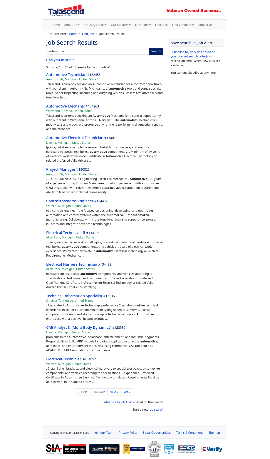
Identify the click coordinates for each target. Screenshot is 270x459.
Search (156, 51)
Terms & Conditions (189, 433)
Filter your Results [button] (59, 60)
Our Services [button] (119, 25)
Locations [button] (141, 25)
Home (55, 25)
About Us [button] (70, 25)
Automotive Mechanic (65, 106)
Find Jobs (161, 25)
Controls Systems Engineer (69, 200)
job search (156, 409)
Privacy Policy (128, 433)
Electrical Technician (64, 358)
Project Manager (61, 169)
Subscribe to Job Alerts (118, 402)
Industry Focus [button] (94, 25)
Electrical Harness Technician (71, 264)
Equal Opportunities (157, 433)
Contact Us (204, 25)
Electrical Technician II (65, 232)
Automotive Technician (66, 74)
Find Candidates (183, 25)
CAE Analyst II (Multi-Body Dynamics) (78, 327)
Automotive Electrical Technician (75, 137)
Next (114, 392)
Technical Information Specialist (74, 295)
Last (127, 392)
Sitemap (214, 433)
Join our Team (103, 433)
